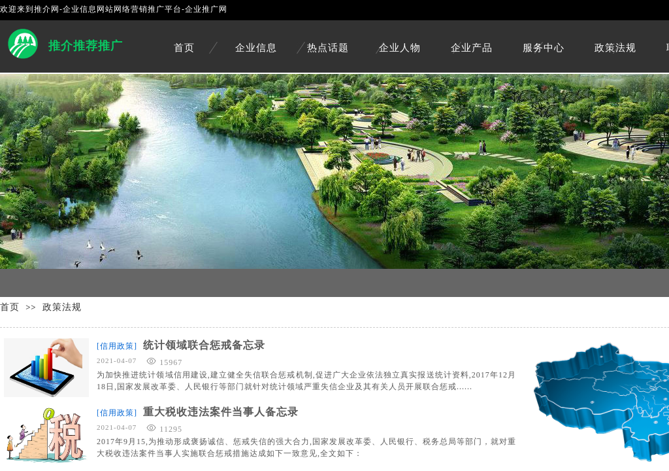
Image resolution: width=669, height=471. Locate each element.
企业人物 (400, 48)
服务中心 (543, 48)
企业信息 (256, 48)
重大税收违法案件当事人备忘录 (221, 411)
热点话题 (328, 48)
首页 (184, 48)
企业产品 (472, 48)
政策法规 (615, 48)
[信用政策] (117, 346)
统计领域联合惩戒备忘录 (204, 345)
